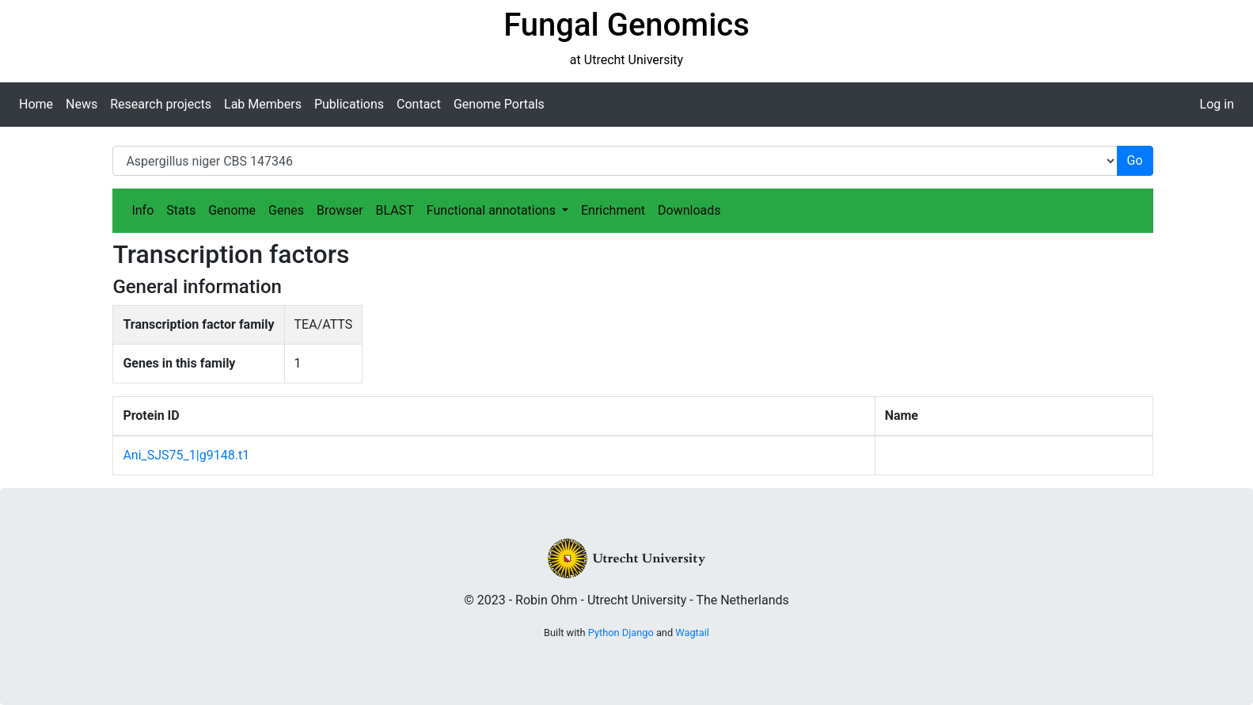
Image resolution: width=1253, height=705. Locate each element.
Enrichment (613, 210)
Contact (419, 104)
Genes (286, 210)
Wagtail (692, 632)
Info (142, 210)
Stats (181, 210)
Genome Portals (499, 104)
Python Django (621, 632)
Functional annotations (493, 210)
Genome (232, 210)
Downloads (689, 210)
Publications (349, 104)
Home (36, 104)
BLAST (395, 210)
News (81, 104)
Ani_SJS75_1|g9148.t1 (186, 455)
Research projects (160, 104)
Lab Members (263, 104)
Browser (340, 210)
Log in (1217, 104)
